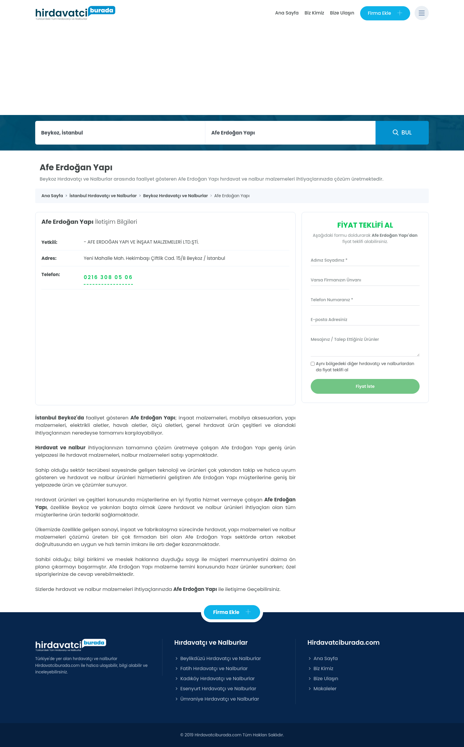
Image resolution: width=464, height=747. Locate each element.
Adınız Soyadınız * (329, 260)
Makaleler (321, 689)
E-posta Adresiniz (329, 320)
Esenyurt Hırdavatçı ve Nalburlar (215, 689)
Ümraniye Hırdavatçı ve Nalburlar (216, 699)
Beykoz (194, 258)
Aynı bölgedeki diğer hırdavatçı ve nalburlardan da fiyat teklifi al (365, 367)
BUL (402, 132)
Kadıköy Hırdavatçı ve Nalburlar (214, 678)
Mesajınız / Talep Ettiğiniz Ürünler (345, 339)
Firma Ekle (385, 13)
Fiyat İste (365, 386)
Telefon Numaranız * (332, 300)
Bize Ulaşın (342, 13)
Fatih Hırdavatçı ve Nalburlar (211, 668)
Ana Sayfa (286, 13)
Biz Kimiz (314, 13)
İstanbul (216, 258)
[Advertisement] (232, 70)
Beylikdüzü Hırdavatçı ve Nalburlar (217, 658)
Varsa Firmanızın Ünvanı (336, 280)
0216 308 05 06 (108, 277)
